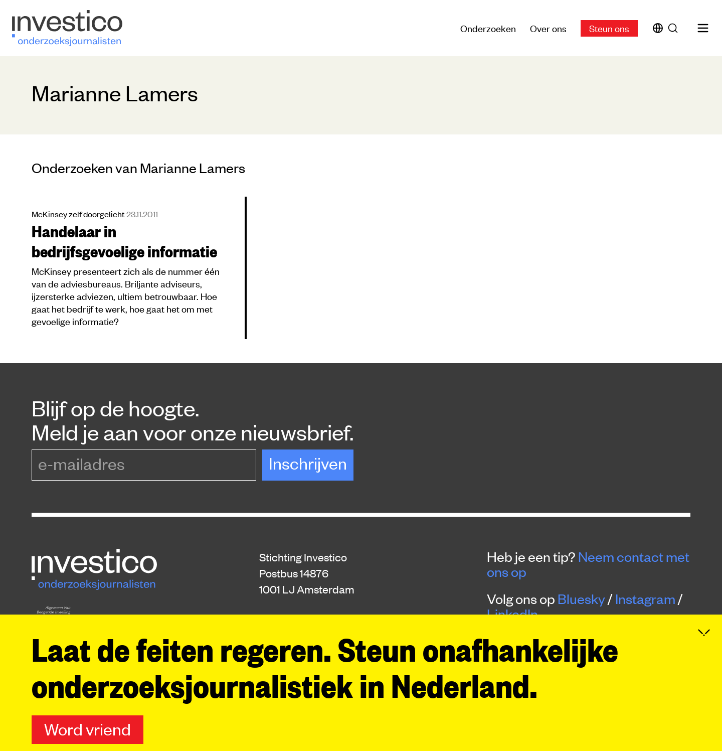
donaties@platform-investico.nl (334, 652)
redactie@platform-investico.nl (333, 636)
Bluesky (581, 598)
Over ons (548, 28)
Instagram (645, 598)
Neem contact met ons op (588, 564)
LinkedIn (512, 613)
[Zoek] (675, 28)
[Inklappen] (704, 673)
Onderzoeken (488, 28)
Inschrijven (308, 463)
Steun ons (609, 28)
